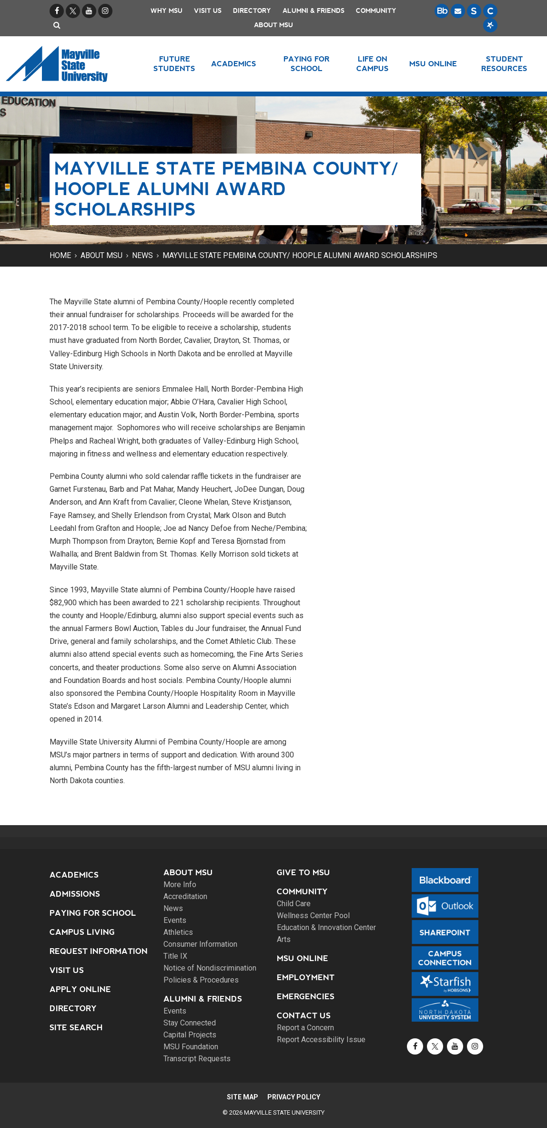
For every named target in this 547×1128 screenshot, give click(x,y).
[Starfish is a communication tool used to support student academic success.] (490, 25)
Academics (74, 875)
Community (376, 10)
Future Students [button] (174, 63)
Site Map (241, 1097)
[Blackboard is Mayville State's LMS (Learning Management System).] (442, 11)
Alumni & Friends (313, 10)
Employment (305, 977)
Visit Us (208, 10)
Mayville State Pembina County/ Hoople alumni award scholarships (299, 255)
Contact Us (304, 1015)
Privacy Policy (295, 1097)
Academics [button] (235, 64)
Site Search (76, 1027)
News (142, 255)
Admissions (75, 894)
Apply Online (80, 989)
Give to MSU (303, 872)
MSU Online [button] (434, 64)
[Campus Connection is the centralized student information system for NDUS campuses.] (490, 11)
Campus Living (82, 932)
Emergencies (305, 996)
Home (60, 255)
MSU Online (302, 958)
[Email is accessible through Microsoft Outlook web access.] (458, 11)
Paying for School (93, 913)
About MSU (273, 25)
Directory (252, 10)
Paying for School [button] (307, 63)
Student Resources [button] (504, 63)
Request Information (99, 951)
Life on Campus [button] (372, 63)
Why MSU (166, 10)
